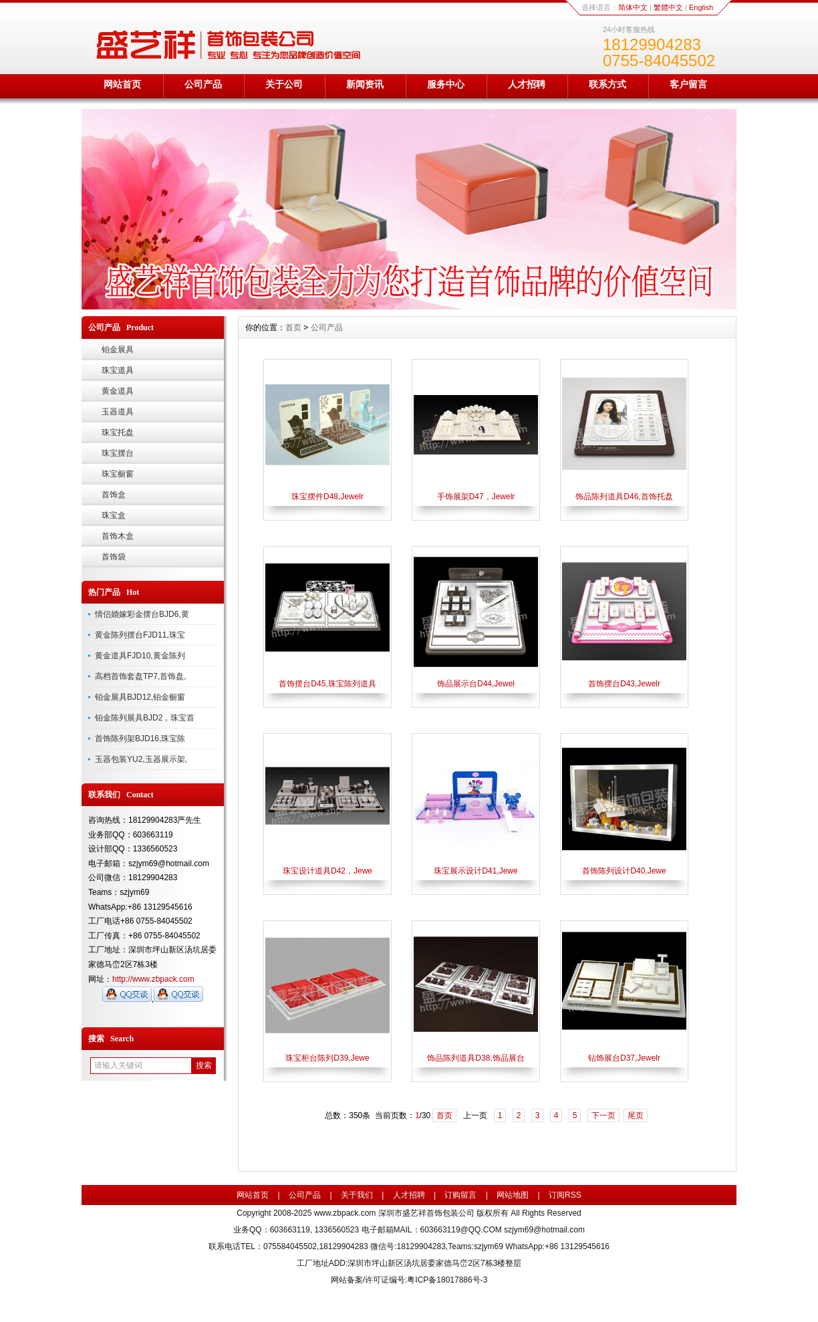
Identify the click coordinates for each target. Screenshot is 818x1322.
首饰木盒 (118, 536)
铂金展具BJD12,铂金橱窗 (140, 697)
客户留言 (688, 84)
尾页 (636, 1115)
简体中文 (633, 7)
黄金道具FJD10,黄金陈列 (140, 655)
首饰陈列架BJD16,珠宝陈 (140, 738)
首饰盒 (114, 494)
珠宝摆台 (118, 453)
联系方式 (607, 84)
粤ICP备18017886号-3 (447, 1280)
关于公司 (284, 84)
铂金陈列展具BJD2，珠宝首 (144, 717)
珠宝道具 (118, 370)
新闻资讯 (365, 84)
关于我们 (357, 1195)
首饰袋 (114, 556)
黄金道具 (118, 391)
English (701, 7)
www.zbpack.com (345, 1213)
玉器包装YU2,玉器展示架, (141, 759)
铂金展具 (118, 349)
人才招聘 (526, 84)
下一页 (603, 1115)
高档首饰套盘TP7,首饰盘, (140, 676)
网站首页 (122, 84)
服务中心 (445, 84)
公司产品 (203, 84)
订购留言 (460, 1195)
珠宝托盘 (118, 432)
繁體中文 (668, 7)
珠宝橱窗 (118, 474)
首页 (293, 327)
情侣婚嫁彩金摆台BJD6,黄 (142, 614)
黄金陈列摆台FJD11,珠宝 (140, 635)
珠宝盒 (114, 515)
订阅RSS (565, 1195)
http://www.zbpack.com (153, 979)
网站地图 (513, 1195)
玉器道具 (118, 411)
